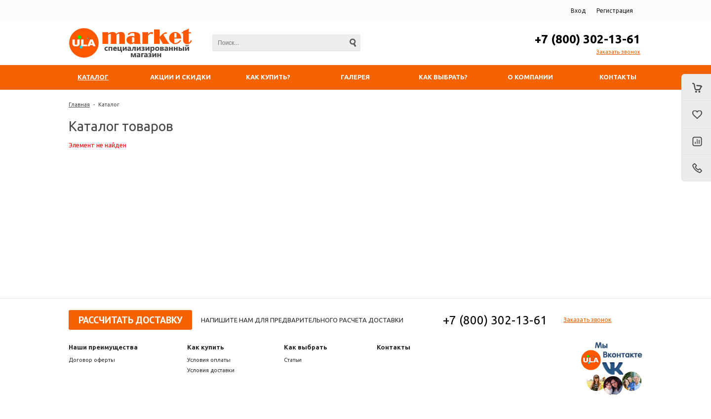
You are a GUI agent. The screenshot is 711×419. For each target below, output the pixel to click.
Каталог (108, 104)
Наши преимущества (103, 347)
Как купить (205, 347)
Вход (578, 10)
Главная (79, 104)
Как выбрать (305, 347)
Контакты (393, 347)
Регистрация (614, 10)
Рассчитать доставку (130, 320)
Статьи (293, 360)
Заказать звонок (618, 52)
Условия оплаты (209, 360)
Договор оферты (92, 360)
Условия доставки (211, 370)
